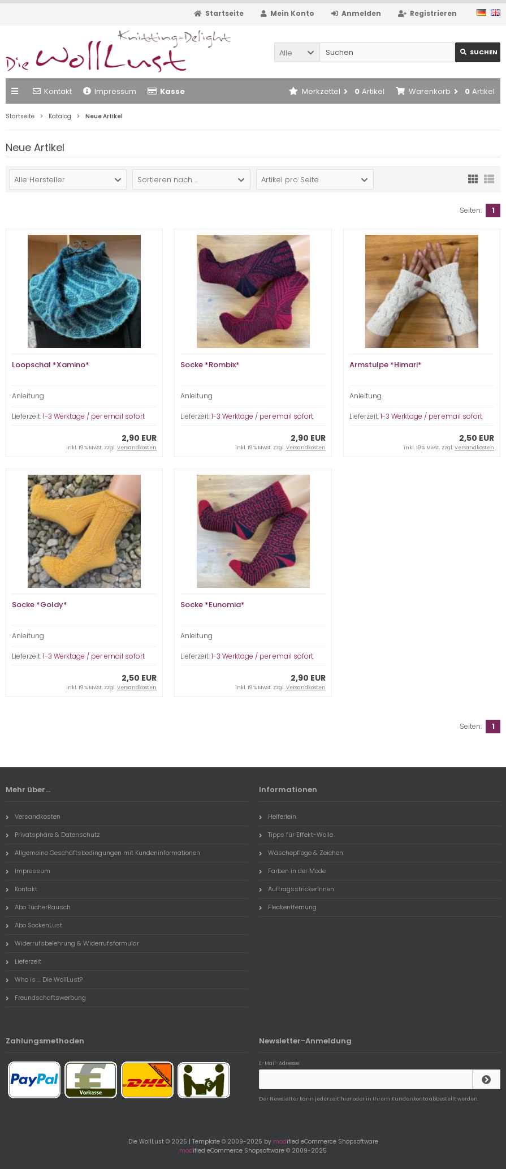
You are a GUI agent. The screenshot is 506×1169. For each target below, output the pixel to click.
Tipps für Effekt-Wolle (296, 834)
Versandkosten (137, 447)
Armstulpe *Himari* (385, 364)
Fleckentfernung (288, 907)
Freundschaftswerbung (46, 997)
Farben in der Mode (292, 870)
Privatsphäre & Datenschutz (53, 834)
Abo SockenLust (34, 925)
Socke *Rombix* (210, 364)
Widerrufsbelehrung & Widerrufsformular (72, 943)
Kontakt (52, 91)
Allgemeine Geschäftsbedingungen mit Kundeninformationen (103, 852)
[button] (296, 52)
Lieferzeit (23, 961)
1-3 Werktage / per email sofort (94, 416)
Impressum (109, 91)
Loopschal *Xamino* (50, 364)
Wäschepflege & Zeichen (301, 852)
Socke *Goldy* (39, 604)
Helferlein (277, 816)
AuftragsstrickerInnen (296, 888)
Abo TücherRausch (38, 907)
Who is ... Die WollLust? (44, 979)
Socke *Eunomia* (212, 604)
